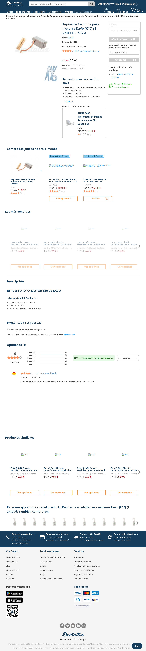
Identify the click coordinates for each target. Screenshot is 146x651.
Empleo (9, 574)
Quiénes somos (13, 557)
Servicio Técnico (81, 578)
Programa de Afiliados (84, 570)
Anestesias (79, 557)
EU (61, 639)
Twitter (67, 625)
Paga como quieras (57, 534)
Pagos (43, 574)
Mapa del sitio (12, 561)
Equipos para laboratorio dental (66, 16)
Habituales (122, 12)
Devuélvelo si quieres (126, 534)
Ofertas (69, 12)
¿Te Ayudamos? (13, 570)
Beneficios (52, 557)
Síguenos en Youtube (73, 625)
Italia (75, 639)
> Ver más (68, 101)
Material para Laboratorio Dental (31, 16)
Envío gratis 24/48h (90, 534)
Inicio (9, 16)
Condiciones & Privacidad (51, 578)
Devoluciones (46, 561)
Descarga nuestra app (18, 587)
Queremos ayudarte (23, 534)
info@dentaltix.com (20, 543)
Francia (67, 639)
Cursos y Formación (82, 561)
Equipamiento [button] (24, 12)
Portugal (82, 639)
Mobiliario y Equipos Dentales (87, 566)
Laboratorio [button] (40, 12)
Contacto (10, 578)
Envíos (43, 566)
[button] (11, 11)
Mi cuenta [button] (109, 12)
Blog (76, 12)
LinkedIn (78, 625)
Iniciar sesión (69, 334)
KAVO (71, 37)
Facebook (62, 625)
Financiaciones (46, 570)
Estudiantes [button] (55, 12)
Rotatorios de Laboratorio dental (102, 16)
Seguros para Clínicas (83, 574)
